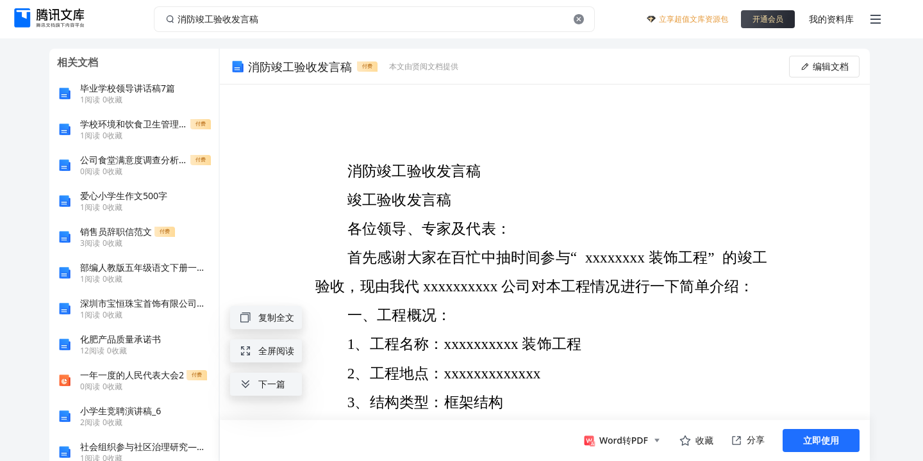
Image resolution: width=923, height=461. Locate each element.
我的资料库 (831, 19)
